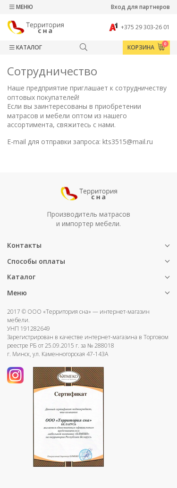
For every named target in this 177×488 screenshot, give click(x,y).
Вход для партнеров (140, 7)
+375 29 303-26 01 (139, 27)
